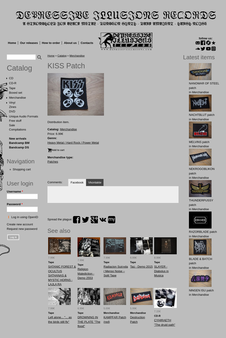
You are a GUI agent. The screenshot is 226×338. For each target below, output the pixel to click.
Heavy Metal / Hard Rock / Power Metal (73, 142)
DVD (12, 111)
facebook (76, 219)
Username (15, 191)
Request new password (22, 229)
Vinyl (12, 102)
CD (11, 78)
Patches (52, 161)
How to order (51, 43)
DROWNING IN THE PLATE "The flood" (89, 322)
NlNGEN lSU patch (201, 290)
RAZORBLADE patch (203, 231)
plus (94, 219)
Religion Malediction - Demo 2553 (86, 273)
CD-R (12, 83)
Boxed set (15, 92)
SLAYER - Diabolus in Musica (161, 271)
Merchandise (17, 97)
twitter (85, 219)
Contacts (87, 43)
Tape (12, 88)
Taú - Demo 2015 (141, 266)
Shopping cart (22, 169)
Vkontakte (94, 182)
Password (15, 204)
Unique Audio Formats (23, 116)
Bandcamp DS (19, 147)
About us (70, 43)
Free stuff (15, 120)
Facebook (77, 182)
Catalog (19, 68)
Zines (12, 107)
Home (12, 43)
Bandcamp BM (19, 143)
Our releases (29, 43)
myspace (111, 219)
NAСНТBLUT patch (201, 115)
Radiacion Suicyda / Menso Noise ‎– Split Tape (116, 271)
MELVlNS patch (199, 142)
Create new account (20, 224)
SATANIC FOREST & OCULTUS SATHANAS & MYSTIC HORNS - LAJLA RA (62, 275)
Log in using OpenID (24, 217)
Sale (12, 125)
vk (102, 219)
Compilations (17, 129)
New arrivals (17, 138)
